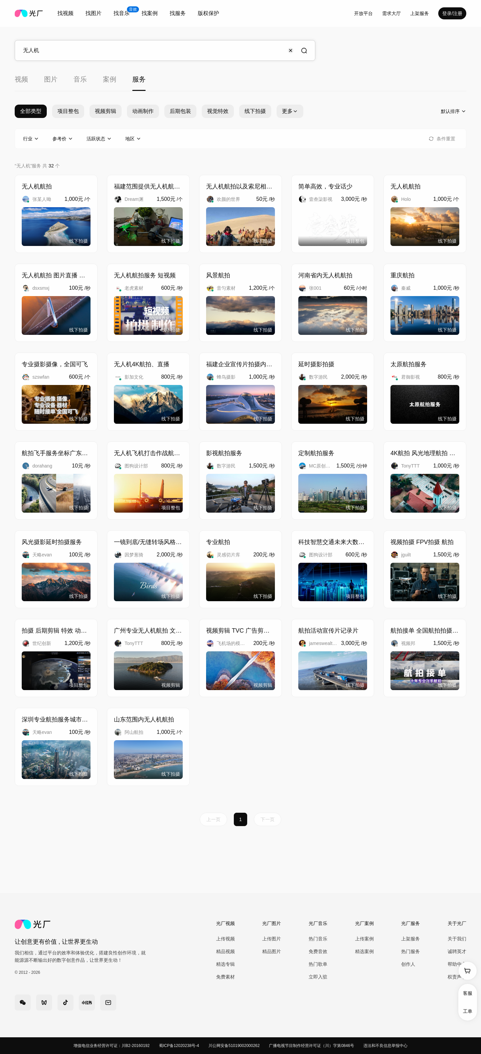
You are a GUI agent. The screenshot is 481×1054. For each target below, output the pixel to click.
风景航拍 (218, 275)
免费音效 (318, 951)
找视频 (65, 13)
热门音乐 (318, 938)
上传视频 (225, 938)
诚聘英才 (457, 951)
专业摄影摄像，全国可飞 (55, 364)
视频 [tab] (21, 79)
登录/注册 (452, 13)
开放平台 (363, 13)
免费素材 (225, 976)
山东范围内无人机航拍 (144, 719)
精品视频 (225, 951)
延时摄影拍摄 (316, 364)
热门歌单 (318, 964)
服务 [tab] (139, 79)
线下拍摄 (255, 111)
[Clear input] (290, 50)
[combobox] (65, 13)
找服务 (178, 13)
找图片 (94, 13)
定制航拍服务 (316, 453)
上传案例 (364, 938)
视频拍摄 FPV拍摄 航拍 (422, 542)
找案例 (150, 13)
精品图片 (271, 951)
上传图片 (271, 938)
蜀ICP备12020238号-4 (179, 1045)
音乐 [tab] (80, 79)
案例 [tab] (109, 79)
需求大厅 (391, 13)
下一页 (268, 819)
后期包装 (180, 111)
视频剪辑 (105, 111)
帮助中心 (457, 964)
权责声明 (457, 976)
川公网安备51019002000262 (234, 1045)
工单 (467, 1011)
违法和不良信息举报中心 (385, 1045)
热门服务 (410, 951)
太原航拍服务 (408, 364)
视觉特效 (217, 111)
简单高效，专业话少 (325, 186)
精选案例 (364, 951)
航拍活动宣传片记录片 (328, 630)
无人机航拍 (37, 186)
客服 (467, 993)
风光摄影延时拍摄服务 (52, 542)
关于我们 (457, 938)
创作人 (408, 964)
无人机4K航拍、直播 (141, 364)
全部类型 (30, 111)
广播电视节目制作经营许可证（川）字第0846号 (311, 1045)
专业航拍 (218, 542)
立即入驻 (318, 976)
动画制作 (143, 111)
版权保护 (208, 13)
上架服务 (419, 13)
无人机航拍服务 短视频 (145, 275)
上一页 (213, 819)
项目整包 (68, 111)
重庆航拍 (402, 275)
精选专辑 (225, 964)
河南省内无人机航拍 (325, 275)
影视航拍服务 (224, 453)
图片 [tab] (50, 79)
